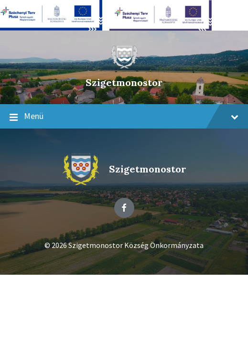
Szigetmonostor (124, 82)
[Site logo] (124, 66)
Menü (124, 116)
